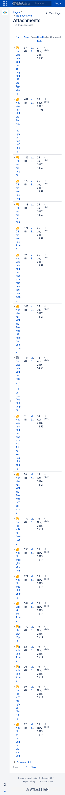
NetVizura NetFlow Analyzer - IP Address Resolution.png (18, 444)
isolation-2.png (18, 673)
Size (26, 37)
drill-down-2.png (18, 633)
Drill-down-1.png (18, 613)
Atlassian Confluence (39, 778)
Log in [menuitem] (58, 3)
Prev (15, 767)
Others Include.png (18, 168)
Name (19, 37)
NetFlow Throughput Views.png (18, 741)
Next (33, 767)
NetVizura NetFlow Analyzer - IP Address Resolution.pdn (18, 385)
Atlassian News (46, 781)
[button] (5, 3)
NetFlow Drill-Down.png (18, 533)
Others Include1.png (18, 215)
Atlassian (37, 789)
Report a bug (29, 781)
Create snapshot (25, 25)
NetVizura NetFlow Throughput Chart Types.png (18, 72)
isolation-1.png (18, 653)
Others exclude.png (18, 191)
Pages (16, 12)
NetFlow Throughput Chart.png (18, 704)
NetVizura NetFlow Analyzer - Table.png (18, 495)
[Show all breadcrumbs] (24, 12)
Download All (23, 762)
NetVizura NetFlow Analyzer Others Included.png (18, 279)
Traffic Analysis (24, 15)
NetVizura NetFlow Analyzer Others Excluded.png (18, 331)
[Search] (16, 3)
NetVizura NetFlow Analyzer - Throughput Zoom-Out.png (18, 127)
